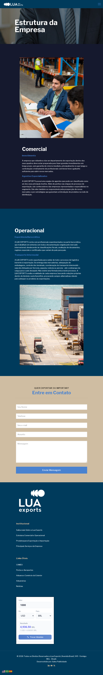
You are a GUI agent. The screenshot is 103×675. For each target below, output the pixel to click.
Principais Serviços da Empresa (29, 546)
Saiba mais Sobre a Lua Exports (29, 530)
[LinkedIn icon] (49, 665)
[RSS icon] (54, 665)
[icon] (51, 665)
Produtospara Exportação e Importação (32, 541)
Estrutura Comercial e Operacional (30, 535)
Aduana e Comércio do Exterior (29, 575)
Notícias (19, 586)
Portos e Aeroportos (24, 570)
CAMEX (19, 565)
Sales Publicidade (59, 661)
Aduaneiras (21, 581)
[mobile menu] (99, 4)
